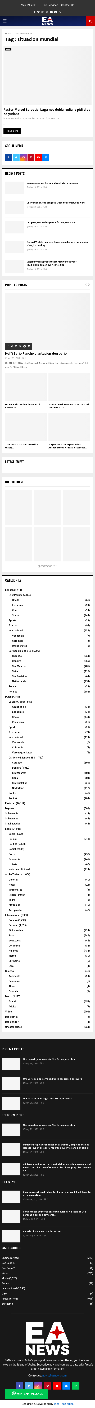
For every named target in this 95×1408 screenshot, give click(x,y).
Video (8, 1011)
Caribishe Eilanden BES (22, 757)
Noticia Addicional (19, 869)
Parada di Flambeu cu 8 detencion (42, 1231)
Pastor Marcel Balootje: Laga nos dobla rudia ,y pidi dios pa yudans (46, 112)
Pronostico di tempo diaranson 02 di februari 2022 (68, 406)
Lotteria (13, 864)
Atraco (12, 986)
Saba (15, 671)
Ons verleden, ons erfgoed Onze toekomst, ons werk (55, 203)
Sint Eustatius (19, 676)
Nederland (18, 788)
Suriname (14, 961)
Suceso (9, 971)
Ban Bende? (12, 1021)
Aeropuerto (15, 910)
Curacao (17, 656)
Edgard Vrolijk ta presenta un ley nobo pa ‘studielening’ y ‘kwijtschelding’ (57, 243)
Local (8, 49)
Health (15, 600)
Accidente (14, 976)
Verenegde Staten (22, 752)
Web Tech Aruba (64, 1404)
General (13, 879)
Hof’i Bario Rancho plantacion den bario (36, 354)
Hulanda (13, 950)
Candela (13, 991)
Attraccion (14, 905)
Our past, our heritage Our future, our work (50, 222)
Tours (12, 899)
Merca (12, 955)
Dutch (8, 696)
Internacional (12, 915)
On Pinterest (14, 482)
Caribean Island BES (20, 651)
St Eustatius (11, 818)
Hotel (12, 884)
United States (19, 645)
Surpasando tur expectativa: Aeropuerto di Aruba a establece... (67, 446)
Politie (12, 793)
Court (15, 610)
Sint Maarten (19, 666)
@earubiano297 (47, 566)
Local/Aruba (15, 595)
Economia (14, 859)
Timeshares (15, 889)
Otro (11, 966)
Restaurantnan (17, 894)
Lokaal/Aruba (16, 701)
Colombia (17, 640)
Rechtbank (18, 722)
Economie (18, 711)
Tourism (13, 625)
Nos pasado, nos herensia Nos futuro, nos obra (52, 183)
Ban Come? (11, 1016)
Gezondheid (19, 706)
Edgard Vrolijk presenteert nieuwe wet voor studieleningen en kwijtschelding (51, 263)
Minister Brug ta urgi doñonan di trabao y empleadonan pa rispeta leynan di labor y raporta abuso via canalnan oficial (56, 1146)
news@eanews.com (54, 1375)
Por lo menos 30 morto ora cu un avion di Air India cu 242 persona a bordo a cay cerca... (54, 1213)
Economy (17, 605)
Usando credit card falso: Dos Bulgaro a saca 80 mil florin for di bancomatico (57, 1193)
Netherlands (19, 681)
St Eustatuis (11, 813)
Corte (12, 854)
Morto (8, 996)
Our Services (50, 5)
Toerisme (14, 732)
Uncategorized (13, 1027)
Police (12, 686)
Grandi (12, 1001)
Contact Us (67, 5)
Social (15, 615)
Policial (13, 839)
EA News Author (13, 118)
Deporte (9, 808)
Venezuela (18, 635)
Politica (13, 844)
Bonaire (16, 661)
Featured (10, 803)
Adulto (12, 1006)
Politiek (13, 798)
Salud (12, 833)
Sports (12, 620)
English (9, 590)
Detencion (14, 981)
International (16, 630)
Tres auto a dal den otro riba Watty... (21, 446)
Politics (13, 691)
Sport (12, 727)
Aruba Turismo (13, 874)
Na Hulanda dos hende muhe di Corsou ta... (22, 406)
